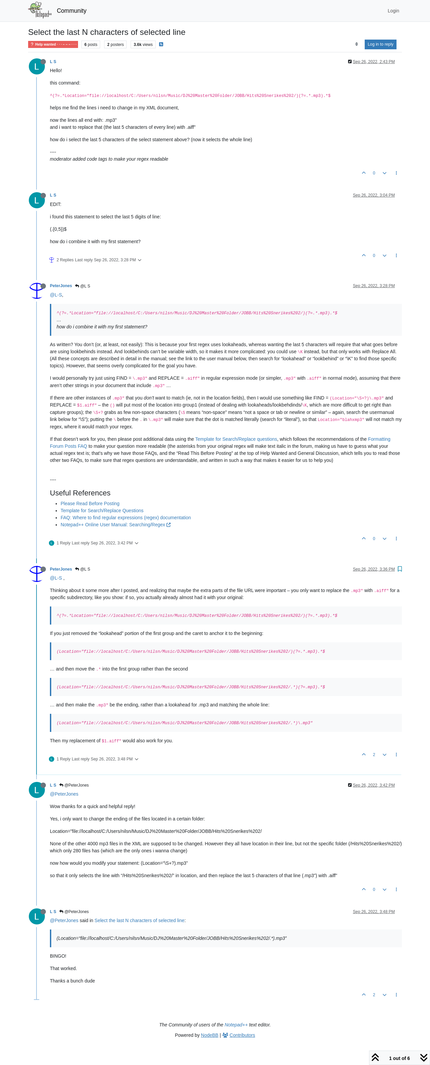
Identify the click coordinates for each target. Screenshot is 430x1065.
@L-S (56, 295)
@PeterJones (74, 785)
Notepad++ (236, 1024)
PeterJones (61, 285)
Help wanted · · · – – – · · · (53, 44)
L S (53, 61)
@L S (82, 286)
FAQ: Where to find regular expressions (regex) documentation (126, 517)
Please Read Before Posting (90, 503)
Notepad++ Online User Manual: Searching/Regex (115, 524)
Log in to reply (380, 44)
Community (72, 10)
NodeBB (209, 1035)
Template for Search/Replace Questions (102, 510)
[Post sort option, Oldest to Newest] (356, 44)
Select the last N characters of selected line (139, 920)
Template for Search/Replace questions (236, 439)
